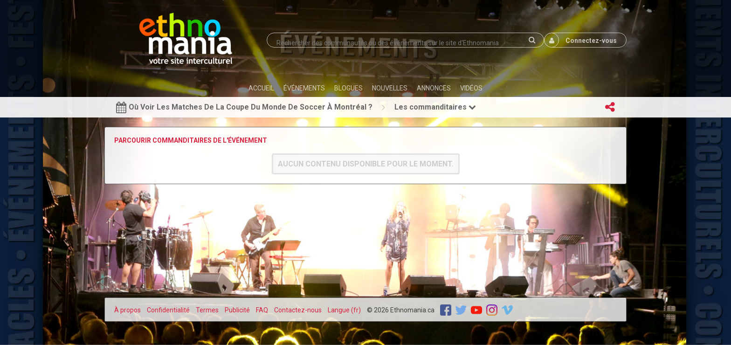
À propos (127, 310)
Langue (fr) (344, 310)
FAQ (262, 310)
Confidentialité (168, 310)
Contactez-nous (298, 310)
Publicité (237, 310)
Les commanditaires (435, 107)
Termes (207, 310)
